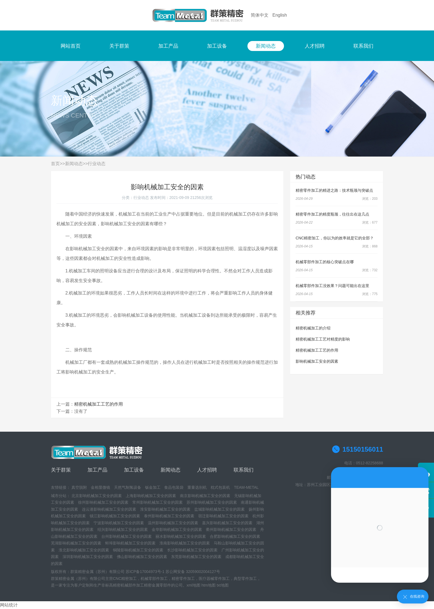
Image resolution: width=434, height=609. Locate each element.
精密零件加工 (183, 578)
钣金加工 (153, 487)
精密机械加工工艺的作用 (98, 404)
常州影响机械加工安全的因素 (157, 502)
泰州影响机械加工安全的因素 (169, 516)
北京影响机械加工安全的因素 (96, 495)
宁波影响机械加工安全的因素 (119, 523)
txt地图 (223, 585)
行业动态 (96, 163)
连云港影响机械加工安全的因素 (109, 509)
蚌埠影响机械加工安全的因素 (130, 543)
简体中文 (259, 15)
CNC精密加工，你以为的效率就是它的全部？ (335, 238)
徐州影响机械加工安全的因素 (103, 502)
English (279, 15)
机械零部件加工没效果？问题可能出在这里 (332, 285)
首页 (55, 163)
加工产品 (168, 46)
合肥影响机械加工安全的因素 (235, 536)
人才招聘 (315, 46)
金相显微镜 (100, 487)
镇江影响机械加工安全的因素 (115, 516)
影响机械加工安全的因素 (317, 361)
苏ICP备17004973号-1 (145, 571)
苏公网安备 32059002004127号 (193, 571)
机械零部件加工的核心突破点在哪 (325, 262)
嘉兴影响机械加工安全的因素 (227, 523)
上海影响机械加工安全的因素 (151, 495)
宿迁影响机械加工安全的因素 (223, 516)
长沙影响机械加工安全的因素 (192, 550)
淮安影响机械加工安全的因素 (165, 509)
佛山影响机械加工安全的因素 (142, 556)
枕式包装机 (220, 487)
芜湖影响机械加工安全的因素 (76, 543)
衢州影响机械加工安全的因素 (231, 529)
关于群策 (119, 46)
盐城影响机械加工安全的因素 (219, 509)
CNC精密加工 (125, 578)
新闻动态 (266, 46)
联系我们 (363, 46)
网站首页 (71, 46)
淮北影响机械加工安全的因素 (84, 550)
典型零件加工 (245, 578)
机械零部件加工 (154, 578)
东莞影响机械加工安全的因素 (196, 556)
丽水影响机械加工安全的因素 (181, 536)
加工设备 (217, 46)
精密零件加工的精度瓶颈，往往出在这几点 (332, 214)
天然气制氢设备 (127, 487)
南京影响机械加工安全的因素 (205, 495)
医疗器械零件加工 (214, 578)
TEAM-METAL (246, 487)
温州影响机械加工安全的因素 (173, 523)
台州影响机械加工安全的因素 (126, 536)
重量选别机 (197, 487)
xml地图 (193, 585)
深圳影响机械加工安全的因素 (88, 556)
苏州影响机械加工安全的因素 (212, 502)
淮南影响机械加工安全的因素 (184, 543)
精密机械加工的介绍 (313, 328)
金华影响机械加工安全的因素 (177, 529)
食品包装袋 (174, 487)
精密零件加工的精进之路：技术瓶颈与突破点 (334, 190)
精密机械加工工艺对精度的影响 (323, 339)
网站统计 (9, 605)
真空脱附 (79, 487)
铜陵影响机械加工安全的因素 (138, 550)
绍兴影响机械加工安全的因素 (122, 529)
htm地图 (209, 585)
